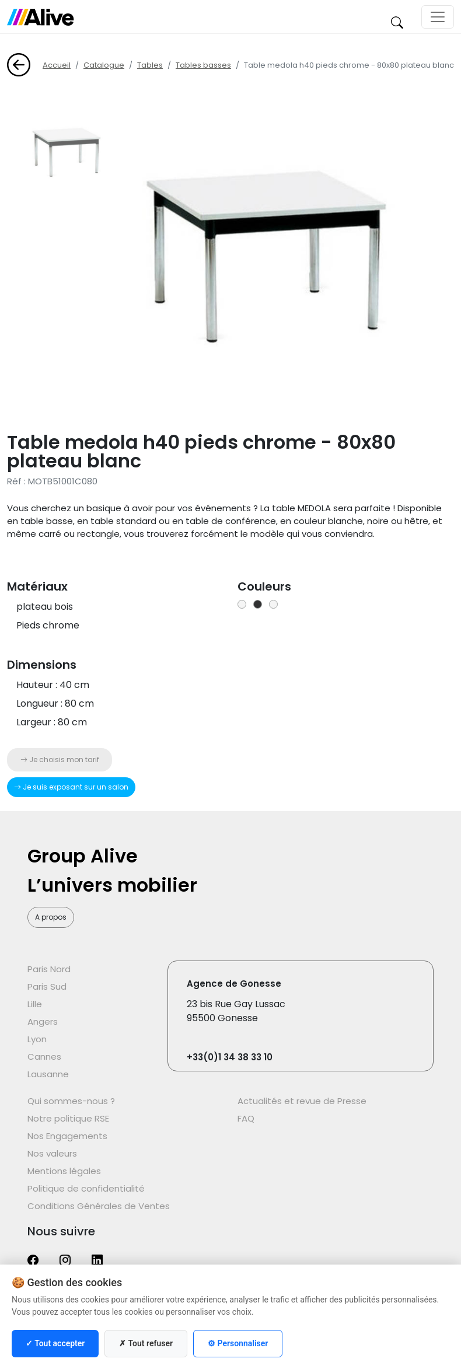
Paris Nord (49, 969)
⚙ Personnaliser (238, 1343)
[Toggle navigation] (437, 17)
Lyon (37, 1039)
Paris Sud (47, 986)
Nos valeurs (52, 1153)
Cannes (44, 1056)
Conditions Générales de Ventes (98, 1206)
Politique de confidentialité (86, 1188)
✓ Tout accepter (55, 1343)
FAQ (246, 1118)
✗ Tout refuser (146, 1343)
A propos (51, 917)
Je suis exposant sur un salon (71, 787)
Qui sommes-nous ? (71, 1101)
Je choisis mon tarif (59, 759)
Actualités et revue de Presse (302, 1101)
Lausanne (48, 1074)
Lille (34, 1004)
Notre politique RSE (68, 1118)
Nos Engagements (67, 1136)
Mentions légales (64, 1171)
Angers (42, 1021)
